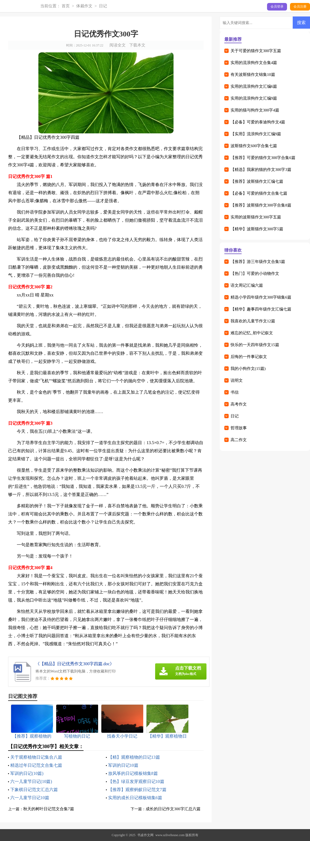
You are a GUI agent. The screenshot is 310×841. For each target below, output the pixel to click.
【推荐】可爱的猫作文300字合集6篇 (263, 158)
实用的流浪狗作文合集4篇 (254, 62)
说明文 (237, 380)
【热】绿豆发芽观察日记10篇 (136, 781)
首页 (66, 6)
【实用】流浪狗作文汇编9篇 (256, 134)
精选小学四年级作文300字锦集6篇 (261, 297)
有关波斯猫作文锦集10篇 (253, 74)
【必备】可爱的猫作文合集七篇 (259, 193)
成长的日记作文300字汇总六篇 (173, 809)
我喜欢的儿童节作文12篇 (253, 321)
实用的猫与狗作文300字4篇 (255, 110)
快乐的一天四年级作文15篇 (255, 345)
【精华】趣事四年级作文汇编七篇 (261, 309)
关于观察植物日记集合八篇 (36, 757)
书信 (235, 392)
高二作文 (239, 440)
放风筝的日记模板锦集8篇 (133, 773)
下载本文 (137, 45)
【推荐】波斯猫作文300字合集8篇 (261, 205)
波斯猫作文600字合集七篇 (254, 146)
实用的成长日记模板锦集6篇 (135, 797)
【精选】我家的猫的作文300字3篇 (261, 169)
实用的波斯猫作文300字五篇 (256, 217)
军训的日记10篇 (123, 765)
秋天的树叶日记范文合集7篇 (48, 809)
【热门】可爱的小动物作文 (255, 273)
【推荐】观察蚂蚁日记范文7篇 (137, 789)
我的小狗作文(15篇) (248, 368)
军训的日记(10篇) (27, 773)
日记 (103, 6)
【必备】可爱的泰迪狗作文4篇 (258, 122)
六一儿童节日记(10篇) (31, 781)
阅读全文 (117, 45)
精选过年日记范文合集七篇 (36, 765)
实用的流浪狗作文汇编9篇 (254, 98)
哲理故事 (239, 428)
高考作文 (239, 404)
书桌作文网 (145, 835)
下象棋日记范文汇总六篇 (34, 789)
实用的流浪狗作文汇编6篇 (254, 86)
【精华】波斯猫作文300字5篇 (257, 229)
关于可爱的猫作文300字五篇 (256, 51)
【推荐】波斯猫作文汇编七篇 (257, 181)
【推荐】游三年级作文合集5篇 (258, 261)
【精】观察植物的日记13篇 (134, 757)
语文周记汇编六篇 (247, 285)
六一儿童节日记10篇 (29, 797)
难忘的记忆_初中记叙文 (252, 333)
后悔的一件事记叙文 (249, 356)
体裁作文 (84, 6)
